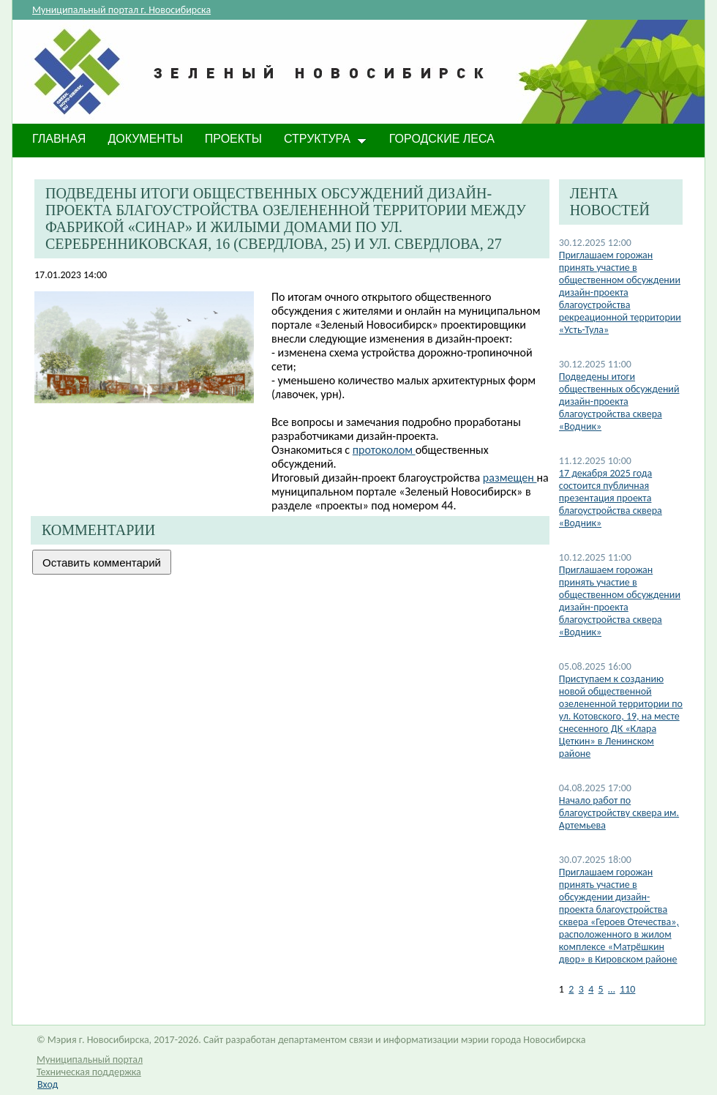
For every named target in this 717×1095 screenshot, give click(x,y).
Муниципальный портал (90, 1059)
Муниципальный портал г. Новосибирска (121, 10)
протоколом (384, 450)
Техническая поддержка (89, 1072)
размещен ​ (510, 478)
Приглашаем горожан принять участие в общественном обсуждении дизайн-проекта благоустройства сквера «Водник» (619, 601)
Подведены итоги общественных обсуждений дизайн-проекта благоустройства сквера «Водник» (619, 401)
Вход (47, 1084)
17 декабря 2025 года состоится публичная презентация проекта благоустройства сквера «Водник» (610, 498)
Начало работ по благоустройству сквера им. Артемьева (619, 812)
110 (627, 989)
